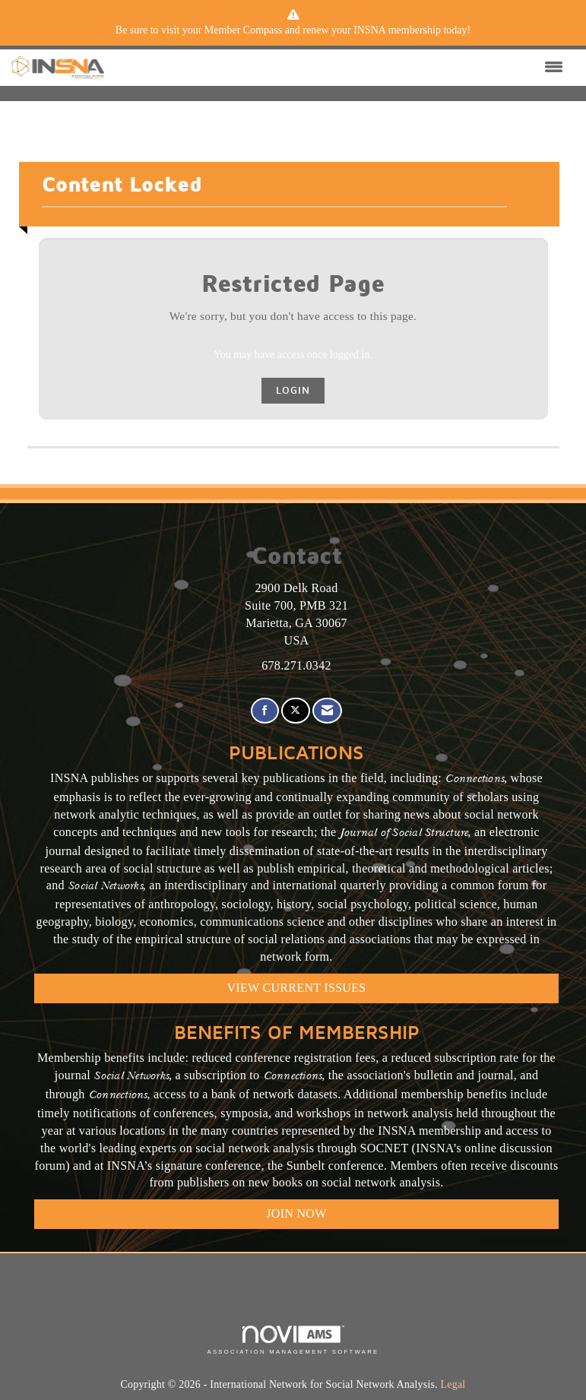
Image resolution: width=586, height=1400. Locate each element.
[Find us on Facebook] (265, 711)
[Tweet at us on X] (295, 711)
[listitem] (293, 30)
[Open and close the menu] (337, 67)
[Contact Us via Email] (327, 711)
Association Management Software (293, 1340)
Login (293, 390)
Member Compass (243, 30)
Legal (453, 1384)
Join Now (296, 1213)
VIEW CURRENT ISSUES (296, 987)
